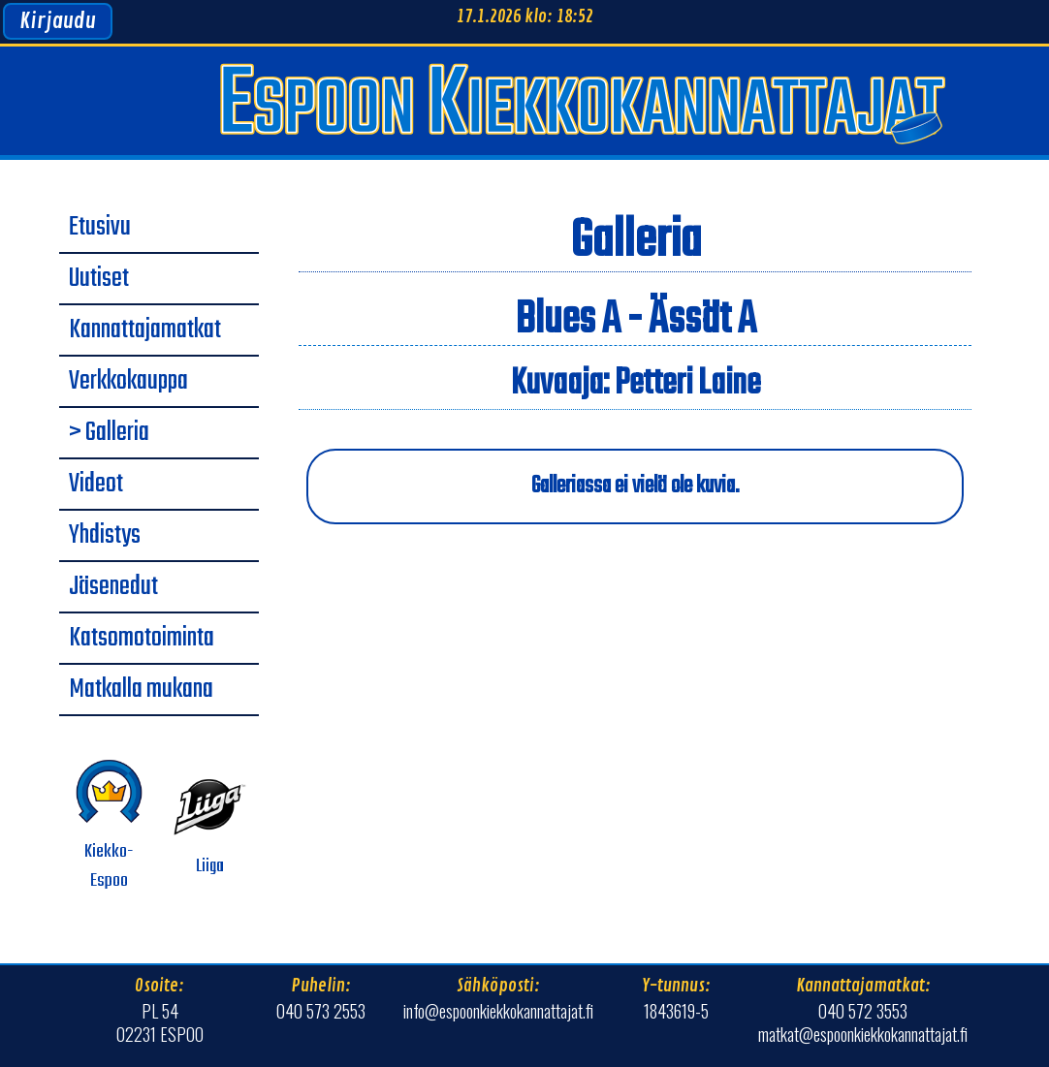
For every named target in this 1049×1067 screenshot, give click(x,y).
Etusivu (100, 227)
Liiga (210, 825)
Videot (96, 484)
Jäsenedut (113, 587)
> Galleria (109, 433)
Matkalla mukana (141, 690)
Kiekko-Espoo (109, 825)
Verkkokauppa (128, 381)
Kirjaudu (57, 21)
